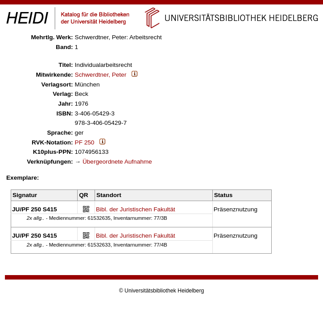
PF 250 (85, 142)
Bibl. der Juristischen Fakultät (135, 209)
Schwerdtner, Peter (101, 74)
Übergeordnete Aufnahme (117, 161)
